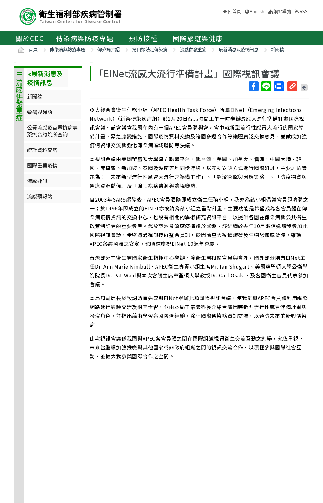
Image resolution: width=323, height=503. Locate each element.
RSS (303, 11)
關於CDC (29, 38)
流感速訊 (37, 181)
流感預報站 (39, 196)
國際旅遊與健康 (198, 38)
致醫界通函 (39, 112)
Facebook (253, 86)
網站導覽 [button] (282, 11)
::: (16, 62)
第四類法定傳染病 (149, 49)
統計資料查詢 (42, 150)
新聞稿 (277, 49)
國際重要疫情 (42, 165)
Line (266, 86)
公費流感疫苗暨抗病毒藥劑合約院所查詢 (52, 131)
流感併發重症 (193, 49)
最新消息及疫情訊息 (238, 49)
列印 (278, 86)
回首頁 (234, 11)
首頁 (33, 49)
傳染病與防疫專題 (85, 38)
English (257, 11)
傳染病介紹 (108, 49)
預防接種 (143, 38)
